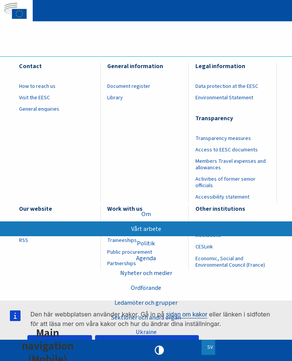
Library (115, 98)
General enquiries (39, 109)
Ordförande (146, 288)
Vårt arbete (146, 228)
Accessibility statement (222, 197)
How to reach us (37, 86)
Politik (146, 243)
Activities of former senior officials (225, 182)
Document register (128, 86)
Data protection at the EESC (226, 86)
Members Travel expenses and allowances (230, 164)
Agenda (146, 258)
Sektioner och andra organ (146, 317)
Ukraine (146, 332)
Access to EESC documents (226, 150)
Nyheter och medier (146, 273)
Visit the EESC (34, 98)
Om (146, 213)
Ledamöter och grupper (146, 302)
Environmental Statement (224, 98)
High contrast (159, 350)
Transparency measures (223, 138)
